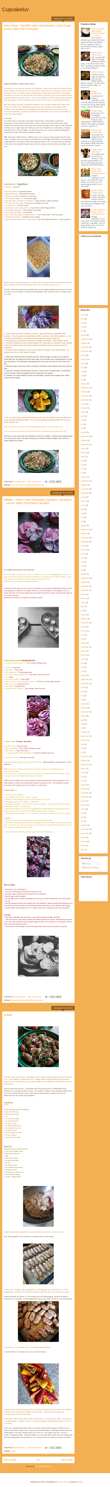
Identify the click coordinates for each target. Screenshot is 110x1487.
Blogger (80, 1482)
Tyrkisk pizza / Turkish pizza (97, 54)
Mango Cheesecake (96, 92)
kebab (13, 1451)
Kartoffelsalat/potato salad (34, 485)
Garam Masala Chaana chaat (97, 191)
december (85, 351)
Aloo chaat (15, 485)
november (85, 347)
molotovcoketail (63, 1482)
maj (82, 323)
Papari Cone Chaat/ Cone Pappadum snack (98, 171)
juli (82, 331)
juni (82, 327)
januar (83, 355)
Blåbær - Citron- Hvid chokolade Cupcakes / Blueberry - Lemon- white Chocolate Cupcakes (38, 501)
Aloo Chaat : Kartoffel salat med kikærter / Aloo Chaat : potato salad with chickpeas (38, 27)
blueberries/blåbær (28, 1000)
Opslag (86, 864)
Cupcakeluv (15, 9)
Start (38, 1460)
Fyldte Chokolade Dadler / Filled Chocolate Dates (98, 212)
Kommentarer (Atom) (43, 1466)
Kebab (8, 1015)
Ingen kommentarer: (34, 481)
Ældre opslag (67, 1460)
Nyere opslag (10, 1460)
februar (83, 359)
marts (83, 315)
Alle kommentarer (90, 868)
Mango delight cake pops (97, 151)
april (82, 319)
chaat (22, 485)
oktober (84, 343)
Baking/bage (15, 1000)
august (83, 335)
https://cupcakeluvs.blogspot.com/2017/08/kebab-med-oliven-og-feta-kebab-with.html (35, 431)
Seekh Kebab (96, 111)
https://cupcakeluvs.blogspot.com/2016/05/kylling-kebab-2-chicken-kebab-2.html (33, 427)
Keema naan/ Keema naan (96, 131)
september (85, 339)
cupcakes (39, 1000)
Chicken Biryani (97, 72)
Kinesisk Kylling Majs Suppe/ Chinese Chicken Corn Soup (98, 32)
